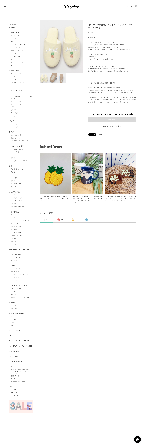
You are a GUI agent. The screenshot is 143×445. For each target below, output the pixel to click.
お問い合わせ (15, 376)
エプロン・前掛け (16, 56)
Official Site (15, 395)
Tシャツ (13, 38)
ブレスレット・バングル (18, 82)
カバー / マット (15, 155)
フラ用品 (12, 265)
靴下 (12, 107)
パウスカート (15, 204)
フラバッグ (14, 124)
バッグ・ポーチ (15, 257)
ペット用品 (14, 178)
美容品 (11, 132)
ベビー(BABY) (14, 356)
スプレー (13, 319)
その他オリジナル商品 (17, 206)
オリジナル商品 (14, 192)
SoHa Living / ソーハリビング (20, 250)
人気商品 (12, 27)
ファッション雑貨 (15, 90)
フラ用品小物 (15, 277)
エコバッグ (14, 127)
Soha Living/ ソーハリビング (20, 221)
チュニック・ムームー (17, 62)
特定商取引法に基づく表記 (19, 381)
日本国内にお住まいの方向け (112, 126)
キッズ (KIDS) (14, 351)
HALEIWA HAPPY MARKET (20, 346)
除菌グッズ (14, 325)
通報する (101, 134)
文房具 (13, 172)
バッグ (13, 93)
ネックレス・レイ (16, 73)
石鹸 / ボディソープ (17, 138)
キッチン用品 (15, 152)
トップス (13, 65)
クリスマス (14, 305)
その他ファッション (17, 50)
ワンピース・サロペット (18, 44)
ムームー (13, 241)
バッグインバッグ (16, 198)
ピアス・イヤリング (17, 76)
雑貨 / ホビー (14, 166)
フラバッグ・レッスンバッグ (19, 274)
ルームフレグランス (17, 149)
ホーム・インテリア (16, 146)
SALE (11, 336)
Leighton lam (15, 291)
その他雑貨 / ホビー (17, 184)
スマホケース (15, 175)
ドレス (13, 41)
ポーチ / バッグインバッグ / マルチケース (21, 97)
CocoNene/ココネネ (17, 235)
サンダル (13, 53)
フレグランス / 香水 (17, 135)
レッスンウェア (15, 47)
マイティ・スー (15, 294)
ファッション (14, 33)
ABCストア (14, 223)
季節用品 (12, 302)
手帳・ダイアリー (16, 308)
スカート (13, 59)
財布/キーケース (16, 101)
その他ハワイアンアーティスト (20, 297)
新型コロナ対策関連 (16, 314)
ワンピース (14, 244)
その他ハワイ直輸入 (17, 226)
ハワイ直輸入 (14, 212)
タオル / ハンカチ (16, 104)
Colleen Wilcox (16, 288)
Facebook (14, 392)
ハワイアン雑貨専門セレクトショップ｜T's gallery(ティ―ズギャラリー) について (21, 371)
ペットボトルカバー (17, 201)
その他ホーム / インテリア (19, 161)
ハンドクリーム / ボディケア (19, 141)
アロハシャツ (15, 35)
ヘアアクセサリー (16, 79)
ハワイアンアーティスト (18, 285)
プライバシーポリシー (17, 379)
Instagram (14, 389)
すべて (46, 220)
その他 (13, 116)
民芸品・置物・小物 (17, 169)
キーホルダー (15, 113)
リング (13, 85)
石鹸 (12, 322)
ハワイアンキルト (15, 361)
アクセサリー (14, 70)
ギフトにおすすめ (15, 331)
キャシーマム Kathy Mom (19, 341)
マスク (13, 316)
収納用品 (13, 158)
